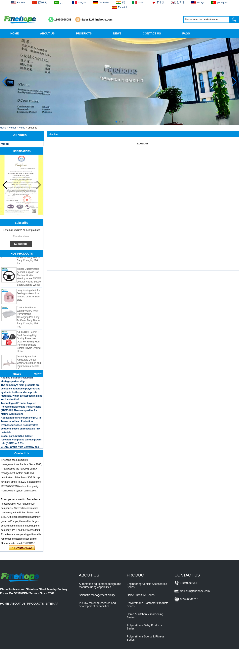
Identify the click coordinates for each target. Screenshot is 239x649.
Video (22, 127)
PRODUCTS (84, 33)
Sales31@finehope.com (97, 19)
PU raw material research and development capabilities (97, 604)
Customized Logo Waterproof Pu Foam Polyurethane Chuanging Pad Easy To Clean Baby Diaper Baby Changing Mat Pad (28, 318)
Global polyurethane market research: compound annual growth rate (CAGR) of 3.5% (21, 441)
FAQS (186, 33)
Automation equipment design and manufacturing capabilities (100, 585)
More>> (38, 373)
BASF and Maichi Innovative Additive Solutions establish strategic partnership (17, 379)
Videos (12, 127)
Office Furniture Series (141, 595)
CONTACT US (152, 33)
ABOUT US (47, 33)
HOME (14, 33)
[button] (116, 122)
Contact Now (22, 548)
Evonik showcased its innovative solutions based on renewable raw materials (20, 430)
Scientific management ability (97, 595)
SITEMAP (52, 603)
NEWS (117, 33)
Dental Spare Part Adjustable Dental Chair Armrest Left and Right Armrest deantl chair (29, 364)
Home (3, 127)
